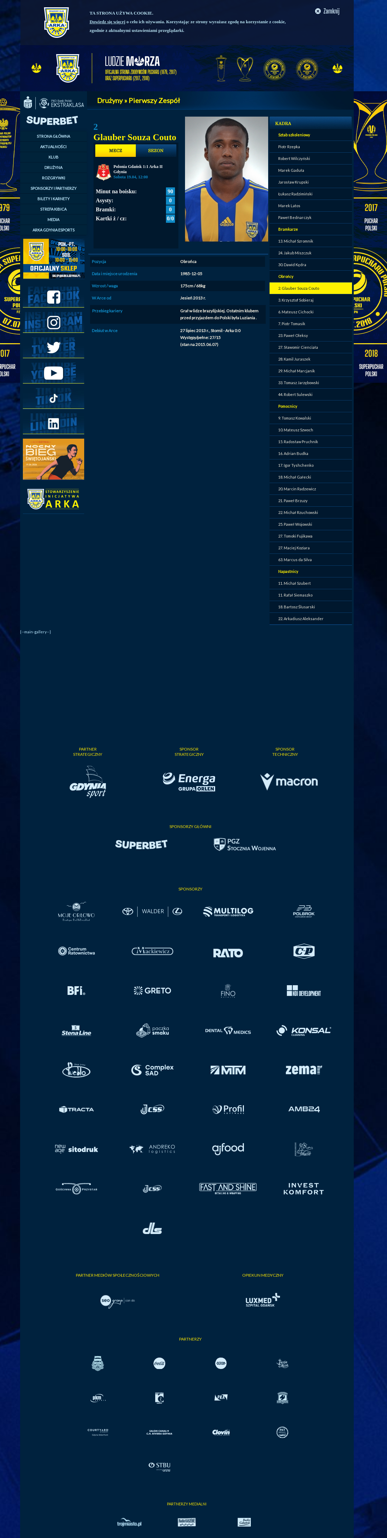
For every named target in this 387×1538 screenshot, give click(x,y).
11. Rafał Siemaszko (295, 595)
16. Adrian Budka (293, 453)
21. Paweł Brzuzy (293, 500)
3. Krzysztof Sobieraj (296, 300)
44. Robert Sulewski (295, 394)
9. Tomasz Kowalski (294, 418)
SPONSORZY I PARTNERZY (53, 188)
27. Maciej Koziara (294, 548)
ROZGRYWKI (53, 178)
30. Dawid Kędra (292, 264)
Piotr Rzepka (289, 146)
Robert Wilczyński (294, 158)
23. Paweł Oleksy (293, 335)
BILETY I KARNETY (53, 198)
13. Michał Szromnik (295, 241)
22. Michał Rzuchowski (298, 512)
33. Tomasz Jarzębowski (298, 382)
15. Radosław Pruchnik (298, 441)
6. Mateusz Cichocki (296, 312)
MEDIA (53, 219)
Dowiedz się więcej (107, 21)
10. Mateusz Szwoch (295, 430)
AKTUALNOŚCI (53, 146)
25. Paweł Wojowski (295, 524)
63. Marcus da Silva (295, 559)
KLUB (54, 157)
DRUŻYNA (53, 167)
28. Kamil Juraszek (294, 359)
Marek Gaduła (291, 170)
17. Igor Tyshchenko (296, 465)
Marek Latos (289, 205)
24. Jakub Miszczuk (294, 253)
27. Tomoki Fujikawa (295, 536)
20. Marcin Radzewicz (297, 489)
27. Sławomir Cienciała (298, 347)
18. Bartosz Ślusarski (296, 607)
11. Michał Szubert (294, 583)
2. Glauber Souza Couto (298, 288)
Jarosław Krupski (293, 182)
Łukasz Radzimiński (295, 194)
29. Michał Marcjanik (296, 371)
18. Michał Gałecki (294, 477)
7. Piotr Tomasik (291, 323)
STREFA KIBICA (53, 209)
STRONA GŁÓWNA (53, 136)
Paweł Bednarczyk (294, 217)
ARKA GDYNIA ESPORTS (53, 230)
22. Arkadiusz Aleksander (301, 618)
